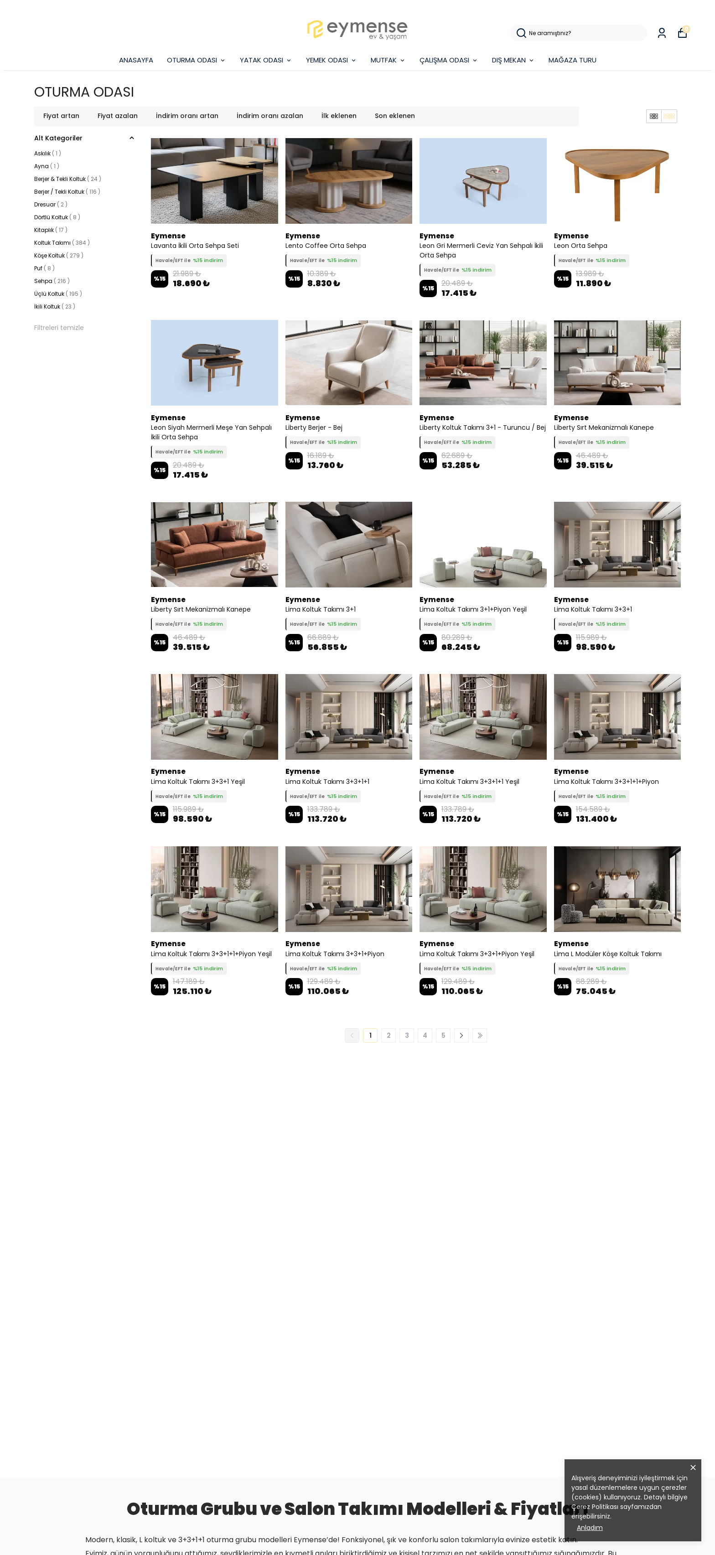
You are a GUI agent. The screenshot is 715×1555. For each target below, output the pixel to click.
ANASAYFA (136, 60)
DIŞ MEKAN (513, 60)
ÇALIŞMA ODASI (449, 60)
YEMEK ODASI (331, 60)
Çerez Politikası (594, 1506)
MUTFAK (388, 60)
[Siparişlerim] (662, 33)
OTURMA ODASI (196, 60)
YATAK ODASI (266, 60)
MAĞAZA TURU (572, 60)
